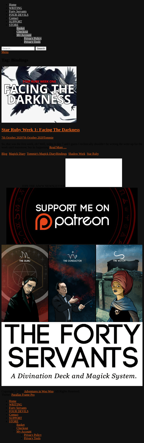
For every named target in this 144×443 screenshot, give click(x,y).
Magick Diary (17, 153)
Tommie (48, 137)
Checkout (22, 31)
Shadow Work (76, 153)
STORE (13, 24)
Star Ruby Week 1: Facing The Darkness (41, 129)
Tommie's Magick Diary (41, 153)
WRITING (15, 8)
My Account (24, 35)
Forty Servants (18, 11)
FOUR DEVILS (18, 14)
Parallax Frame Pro (23, 394)
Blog (4, 153)
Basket (20, 28)
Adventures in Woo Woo (38, 391)
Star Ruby (93, 153)
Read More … (58, 147)
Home (12, 4)
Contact (13, 18)
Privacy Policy (33, 38)
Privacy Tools (32, 41)
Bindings (61, 153)
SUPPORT (15, 21)
